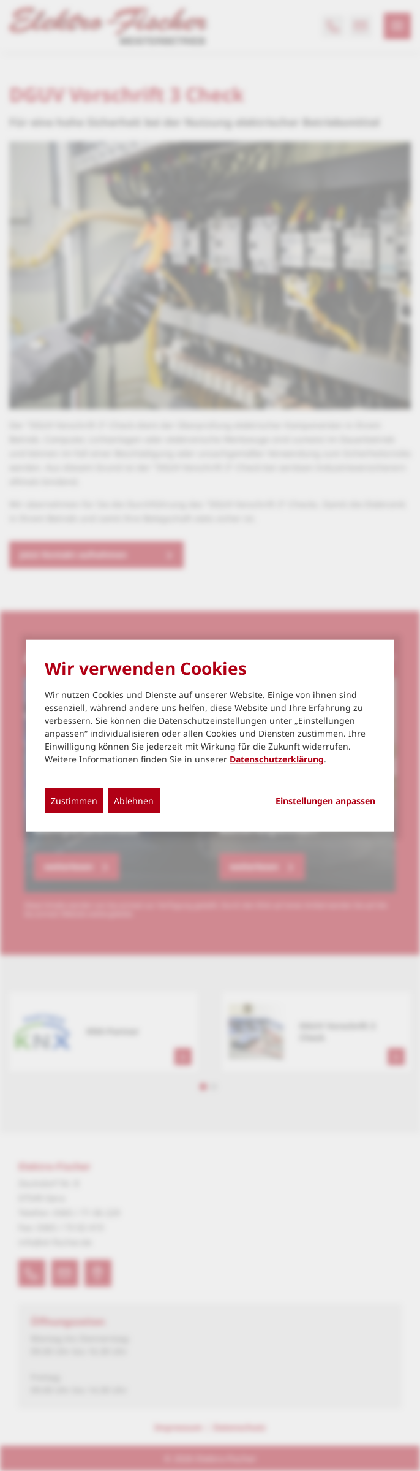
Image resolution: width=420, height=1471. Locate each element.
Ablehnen (134, 800)
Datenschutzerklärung (277, 758)
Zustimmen (74, 800)
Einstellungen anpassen (325, 800)
